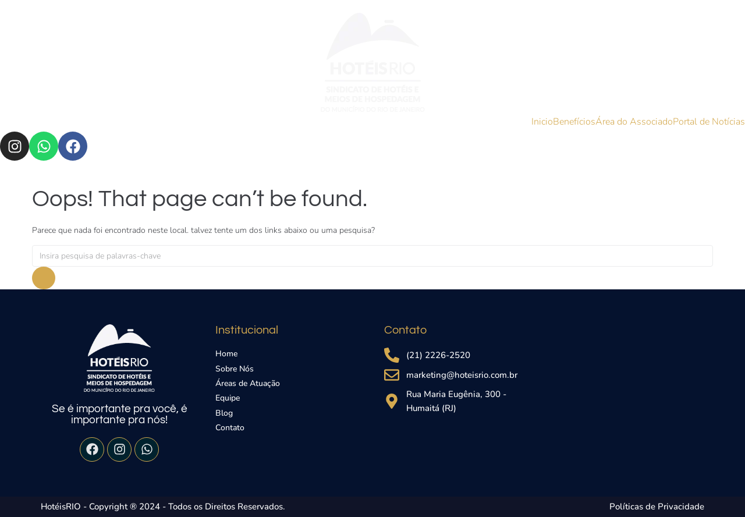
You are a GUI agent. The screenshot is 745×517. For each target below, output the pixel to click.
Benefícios (574, 121)
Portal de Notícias (709, 121)
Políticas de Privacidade (656, 506)
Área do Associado (634, 121)
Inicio (542, 121)
